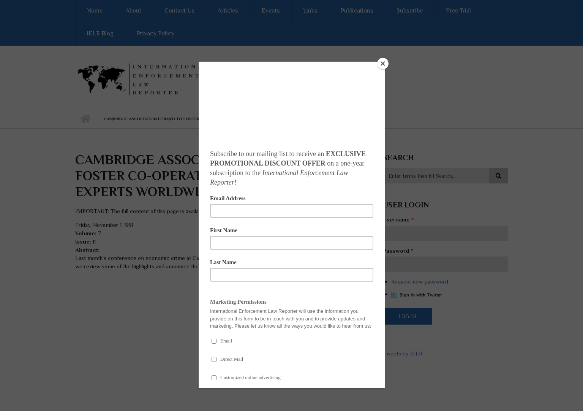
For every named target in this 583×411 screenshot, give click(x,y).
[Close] (383, 63)
